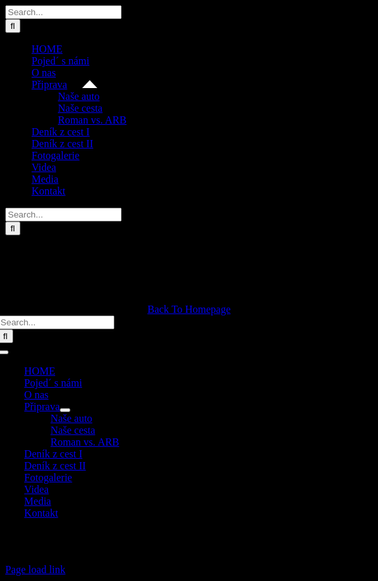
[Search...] (63, 12)
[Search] (12, 26)
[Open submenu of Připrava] (65, 410)
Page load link (35, 569)
